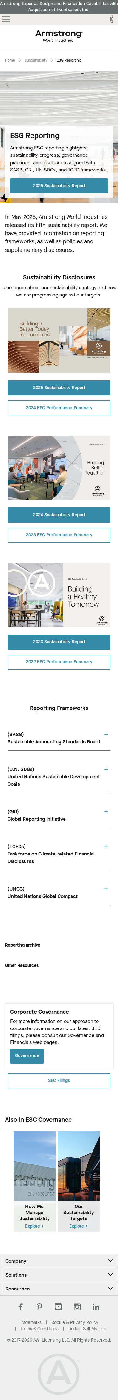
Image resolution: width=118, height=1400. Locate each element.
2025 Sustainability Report (59, 185)
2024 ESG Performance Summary (59, 408)
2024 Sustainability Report (59, 515)
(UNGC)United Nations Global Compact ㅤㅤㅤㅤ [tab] (43, 892)
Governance (27, 1056)
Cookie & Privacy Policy (74, 1323)
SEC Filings (59, 1080)
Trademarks (31, 1323)
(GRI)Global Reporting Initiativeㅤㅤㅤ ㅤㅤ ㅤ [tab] (38, 815)
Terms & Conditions (39, 1329)
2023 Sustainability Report (59, 642)
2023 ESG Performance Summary (59, 535)
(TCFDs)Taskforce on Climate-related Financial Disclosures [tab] (51, 853)
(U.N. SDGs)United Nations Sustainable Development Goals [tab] (54, 776)
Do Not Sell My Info (87, 1329)
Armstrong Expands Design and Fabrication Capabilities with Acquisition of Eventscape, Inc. (59, 7)
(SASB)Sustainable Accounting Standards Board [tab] (54, 738)
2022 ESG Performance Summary (59, 662)
